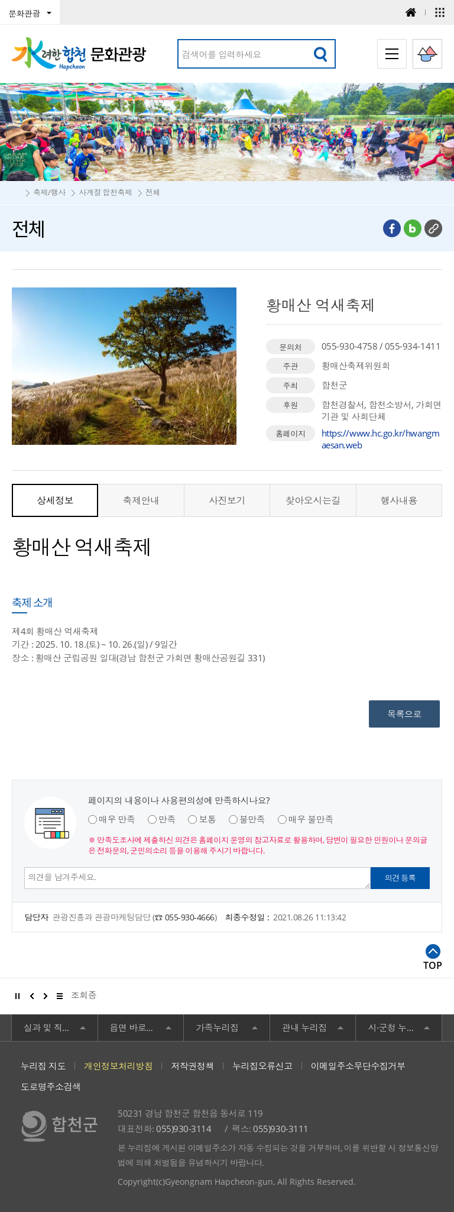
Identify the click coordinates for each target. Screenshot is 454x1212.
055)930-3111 (280, 1129)
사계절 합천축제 (105, 192)
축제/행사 (49, 192)
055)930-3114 (183, 1129)
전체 (152, 192)
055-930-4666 (190, 917)
